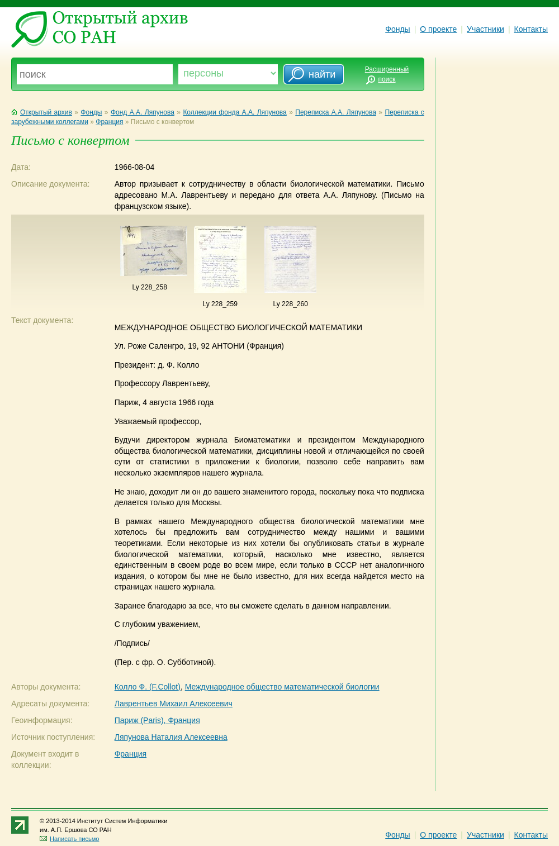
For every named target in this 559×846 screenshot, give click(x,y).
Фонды (397, 29)
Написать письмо (69, 838)
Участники (485, 29)
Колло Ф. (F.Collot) (148, 686)
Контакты (531, 29)
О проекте (438, 29)
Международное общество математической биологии (282, 686)
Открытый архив (41, 112)
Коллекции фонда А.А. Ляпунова (234, 112)
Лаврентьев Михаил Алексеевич (174, 703)
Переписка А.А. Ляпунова (335, 112)
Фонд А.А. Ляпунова (142, 112)
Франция (109, 122)
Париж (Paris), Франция (157, 720)
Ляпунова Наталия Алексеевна (171, 737)
